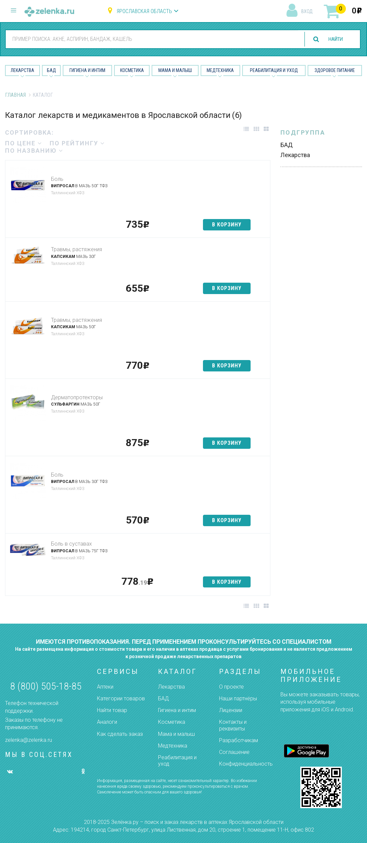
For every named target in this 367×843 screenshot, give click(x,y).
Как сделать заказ (120, 734)
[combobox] (150, 39)
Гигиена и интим (177, 710)
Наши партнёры (238, 698)
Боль (57, 179)
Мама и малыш (175, 70)
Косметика (132, 70)
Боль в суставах (71, 544)
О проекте (231, 687)
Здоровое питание (335, 70)
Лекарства (22, 70)
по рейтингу (77, 143)
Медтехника (220, 70)
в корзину (227, 224)
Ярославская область (144, 11)
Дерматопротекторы (77, 397)
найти (334, 39)
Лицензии (230, 710)
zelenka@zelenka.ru (28, 740)
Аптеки (105, 687)
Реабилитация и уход (274, 70)
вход (306, 11)
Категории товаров (121, 698)
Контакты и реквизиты (233, 725)
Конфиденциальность (246, 764)
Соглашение (234, 752)
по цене (23, 143)
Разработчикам (238, 740)
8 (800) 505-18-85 (46, 686)
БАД (51, 70)
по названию (34, 150)
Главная (15, 95)
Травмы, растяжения (76, 249)
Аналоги (107, 722)
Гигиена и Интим (87, 70)
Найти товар (112, 710)
